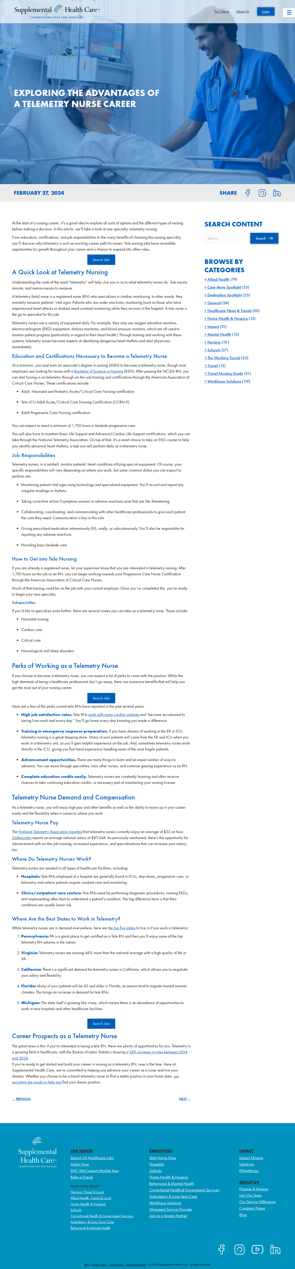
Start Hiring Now (162, 1157)
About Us (242, 11)
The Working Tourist (223, 357)
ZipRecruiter (22, 837)
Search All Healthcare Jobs (92, 1157)
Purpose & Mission (253, 1188)
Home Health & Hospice (227, 318)
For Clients (222, 11)
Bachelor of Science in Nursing (98, 371)
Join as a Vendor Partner (168, 1215)
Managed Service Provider (170, 1209)
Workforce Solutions (224, 381)
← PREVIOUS (21, 1099)
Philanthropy (249, 1170)
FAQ (86, 1264)
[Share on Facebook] (245, 192)
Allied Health (218, 279)
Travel (212, 365)
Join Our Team (250, 1195)
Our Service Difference (257, 1201)
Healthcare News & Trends (229, 310)
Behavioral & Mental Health (90, 1228)
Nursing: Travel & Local (87, 1192)
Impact (213, 326)
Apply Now (80, 1164)
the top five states (122, 927)
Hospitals (156, 1164)
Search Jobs (101, 259)
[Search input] (226, 238)
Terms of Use (116, 1264)
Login (266, 11)
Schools (213, 350)
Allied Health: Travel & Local (91, 1198)
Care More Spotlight (224, 287)
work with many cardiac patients (114, 714)
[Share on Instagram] (259, 192)
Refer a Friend (82, 1177)
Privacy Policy (99, 1264)
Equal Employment (136, 1264)
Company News (252, 1208)
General (214, 302)
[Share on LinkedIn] (274, 192)
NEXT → (185, 1099)
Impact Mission (251, 1157)
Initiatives (246, 1164)
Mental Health (219, 334)
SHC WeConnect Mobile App (94, 1170)
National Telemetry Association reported (50, 831)
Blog (243, 1214)
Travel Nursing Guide (225, 373)
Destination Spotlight (224, 295)
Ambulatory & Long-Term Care (92, 1222)
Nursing (214, 342)
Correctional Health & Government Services (102, 1216)
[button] (264, 238)
